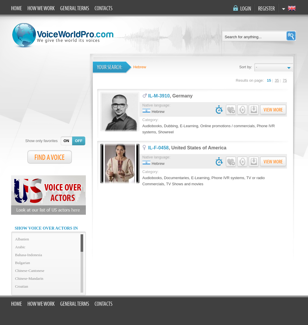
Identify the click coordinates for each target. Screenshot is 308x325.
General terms (74, 8)
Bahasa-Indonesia (28, 255)
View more (273, 109)
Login (245, 9)
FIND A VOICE (49, 157)
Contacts (103, 8)
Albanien (22, 239)
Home (16, 8)
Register (266, 9)
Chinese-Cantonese (29, 270)
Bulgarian (22, 263)
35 (277, 80)
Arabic (20, 247)
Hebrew (139, 67)
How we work (41, 8)
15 (269, 80)
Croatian (21, 286)
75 (285, 80)
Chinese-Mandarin (29, 278)
